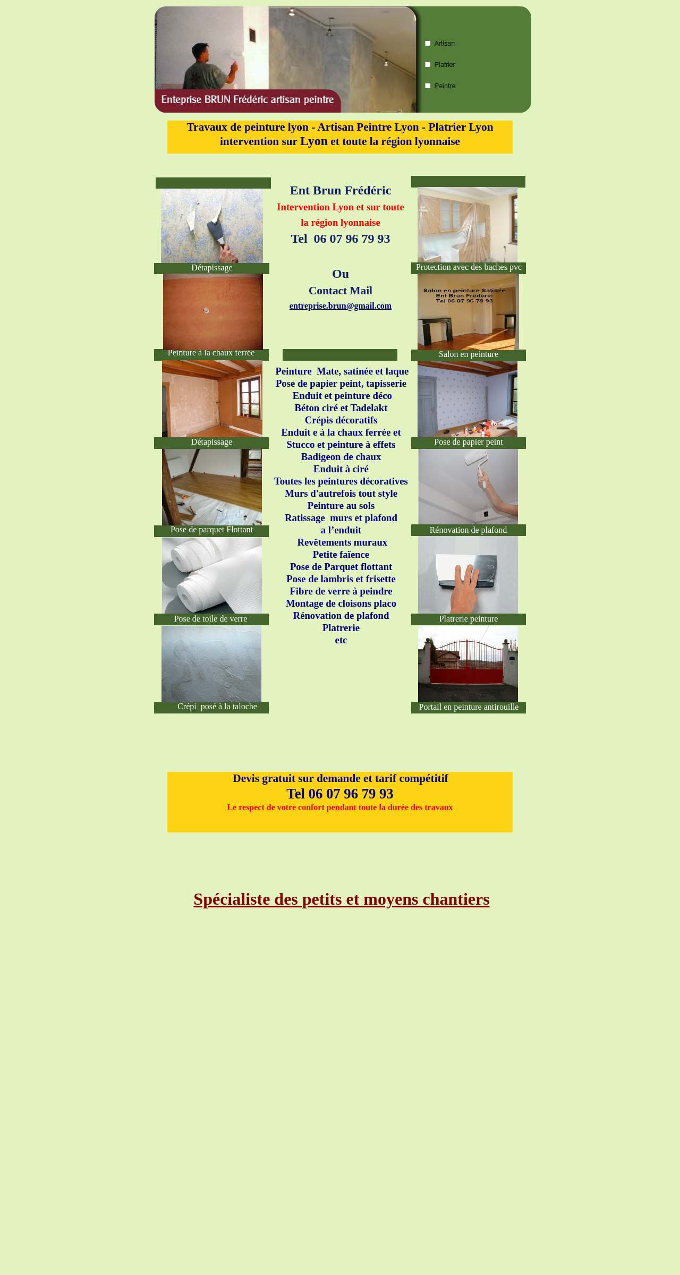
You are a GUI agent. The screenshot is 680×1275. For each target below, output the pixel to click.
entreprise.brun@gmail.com (341, 305)
